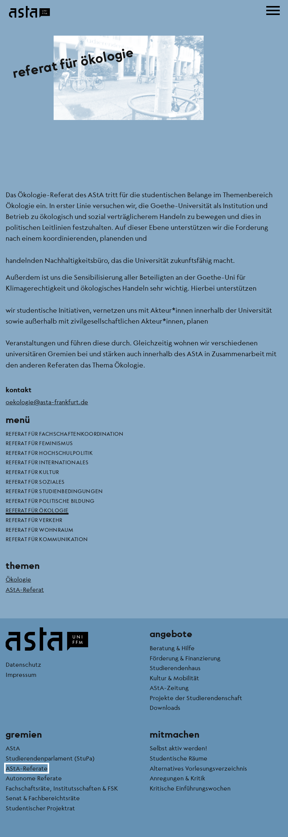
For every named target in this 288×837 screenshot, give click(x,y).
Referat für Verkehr (34, 520)
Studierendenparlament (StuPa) (50, 758)
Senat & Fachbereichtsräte (43, 798)
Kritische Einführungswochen (190, 788)
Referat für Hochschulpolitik (49, 452)
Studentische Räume (178, 758)
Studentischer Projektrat (40, 808)
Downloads (165, 707)
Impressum (21, 674)
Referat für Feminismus (39, 443)
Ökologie (18, 579)
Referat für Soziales (35, 481)
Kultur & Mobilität (174, 678)
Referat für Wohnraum (40, 529)
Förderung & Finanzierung (185, 658)
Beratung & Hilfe (172, 648)
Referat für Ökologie (37, 510)
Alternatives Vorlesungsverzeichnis (198, 768)
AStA (13, 748)
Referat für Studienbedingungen (54, 491)
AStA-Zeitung (169, 688)
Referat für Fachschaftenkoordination (64, 433)
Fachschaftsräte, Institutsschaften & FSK (62, 788)
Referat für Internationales (47, 462)
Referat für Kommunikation (47, 539)
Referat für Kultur (32, 472)
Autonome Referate (34, 778)
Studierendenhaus (175, 668)
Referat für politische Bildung (50, 500)
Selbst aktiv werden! (178, 748)
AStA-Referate (27, 768)
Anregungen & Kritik (177, 778)
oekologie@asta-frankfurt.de (47, 402)
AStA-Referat (25, 589)
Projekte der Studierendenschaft (196, 698)
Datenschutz (23, 664)
